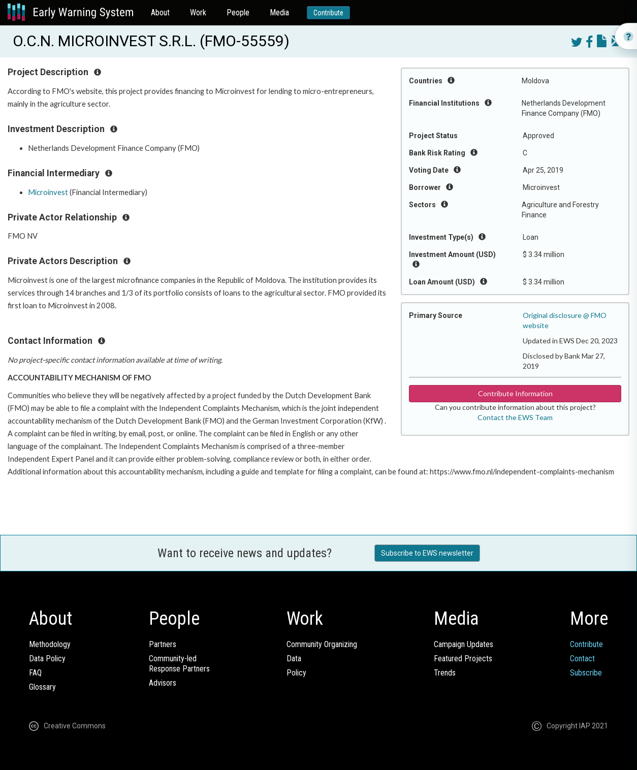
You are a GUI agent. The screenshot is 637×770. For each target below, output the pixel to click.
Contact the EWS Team (515, 417)
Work (198, 12)
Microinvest (48, 192)
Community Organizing (321, 644)
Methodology (50, 644)
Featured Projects (463, 658)
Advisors (162, 683)
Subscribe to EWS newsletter (427, 553)
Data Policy (47, 658)
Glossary (42, 687)
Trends (445, 673)
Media (279, 12)
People (238, 12)
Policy (296, 673)
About (160, 12)
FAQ (35, 673)
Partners (162, 644)
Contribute (328, 13)
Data (293, 658)
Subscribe (586, 673)
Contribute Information (515, 393)
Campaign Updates (463, 644)
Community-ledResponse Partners (179, 663)
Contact (582, 658)
